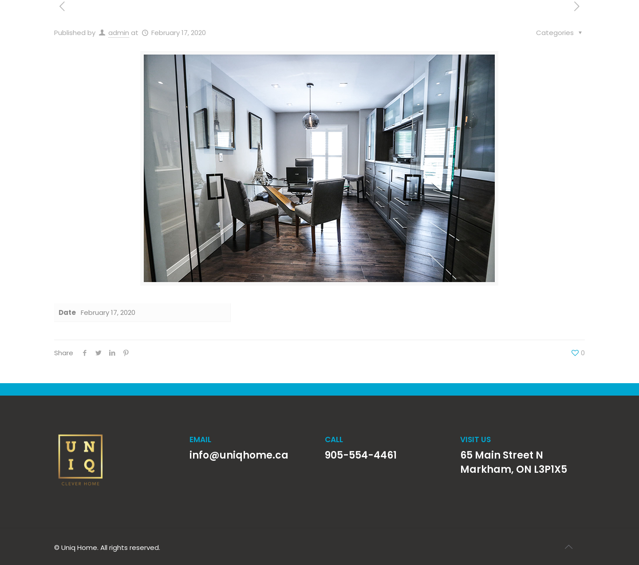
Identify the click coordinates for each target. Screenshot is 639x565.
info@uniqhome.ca (238, 455)
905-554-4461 (361, 455)
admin (118, 32)
